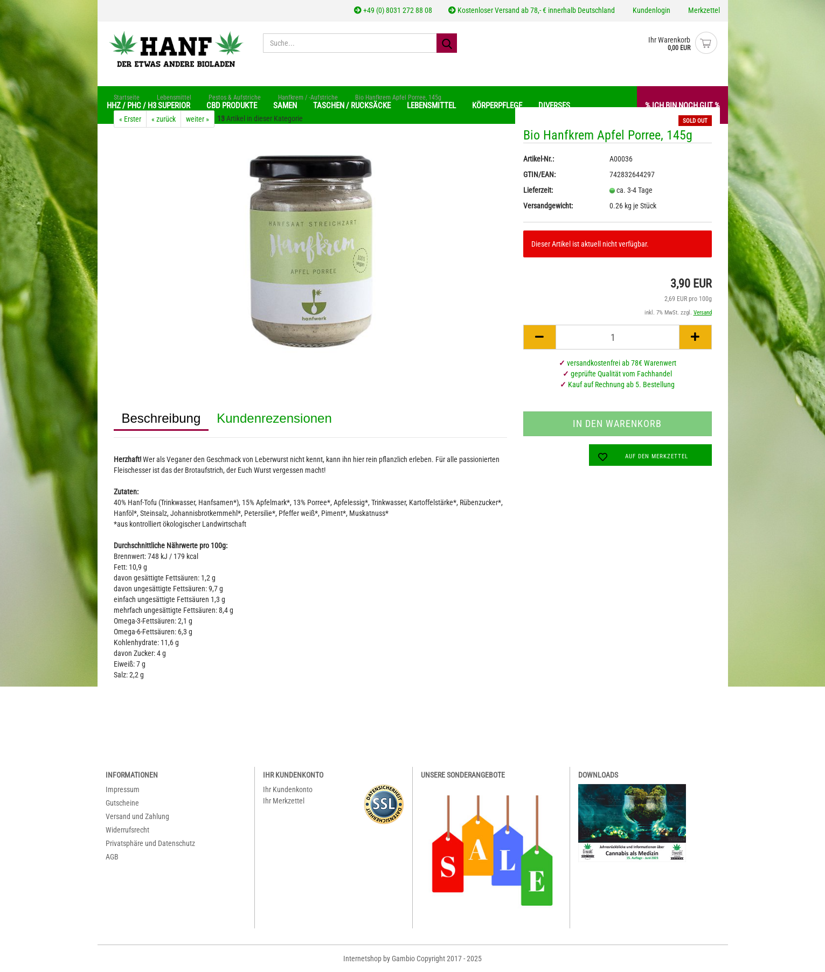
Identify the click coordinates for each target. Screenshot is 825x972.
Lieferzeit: (538, 190)
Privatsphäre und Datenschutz (150, 843)
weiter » (197, 119)
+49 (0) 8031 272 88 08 (393, 10)
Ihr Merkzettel (283, 800)
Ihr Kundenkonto (288, 789)
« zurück (163, 119)
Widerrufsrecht (127, 830)
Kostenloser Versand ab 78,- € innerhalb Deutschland (531, 10)
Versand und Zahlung (137, 816)
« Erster (130, 119)
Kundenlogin (650, 10)
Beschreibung (161, 418)
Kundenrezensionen (274, 418)
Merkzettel (703, 10)
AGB (112, 856)
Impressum (123, 789)
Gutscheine (122, 803)
